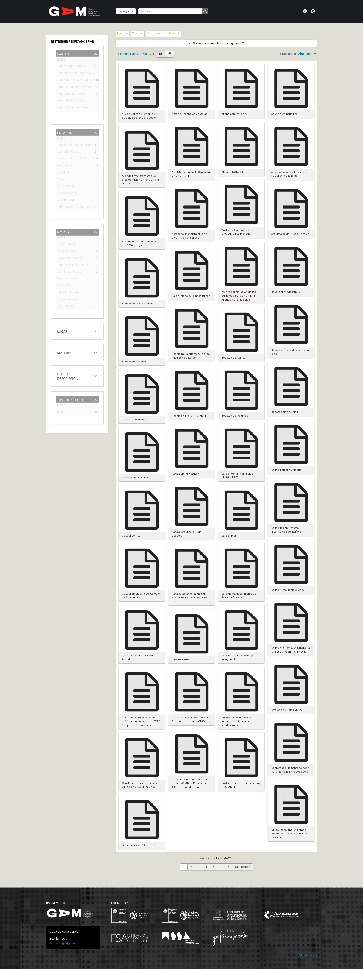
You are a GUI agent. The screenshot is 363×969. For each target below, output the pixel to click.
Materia (64, 352)
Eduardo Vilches (67, 279)
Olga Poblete (65, 307)
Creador (64, 132)
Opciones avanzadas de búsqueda (216, 43)
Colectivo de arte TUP (71, 159)
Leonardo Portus (68, 152)
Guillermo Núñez (68, 200)
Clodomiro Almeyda (70, 259)
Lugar (62, 331)
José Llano (64, 173)
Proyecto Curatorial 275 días (74, 145)
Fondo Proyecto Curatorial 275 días (74, 74)
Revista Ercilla (66, 286)
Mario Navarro (66, 166)
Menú (305, 11)
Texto (60, 412)
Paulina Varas (66, 187)
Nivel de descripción (67, 375)
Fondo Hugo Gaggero (71, 67)
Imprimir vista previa (131, 53)
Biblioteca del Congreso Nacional (74, 207)
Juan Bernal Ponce (69, 272)
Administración (307, 955)
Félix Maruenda (67, 194)
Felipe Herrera (66, 245)
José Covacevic (67, 300)
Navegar (124, 11)
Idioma (313, 11)
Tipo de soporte (71, 399)
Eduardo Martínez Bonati (73, 265)
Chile (60, 180)
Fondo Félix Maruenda (71, 101)
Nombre (64, 232)
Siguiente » (242, 866)
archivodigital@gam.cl (65, 943)
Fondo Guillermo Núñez (72, 108)
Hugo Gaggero (67, 252)
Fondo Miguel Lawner (71, 94)
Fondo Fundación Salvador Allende (74, 87)
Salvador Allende (68, 293)
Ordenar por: (288, 53)
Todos (61, 60)
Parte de (64, 53)
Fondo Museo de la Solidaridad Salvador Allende (74, 81)
